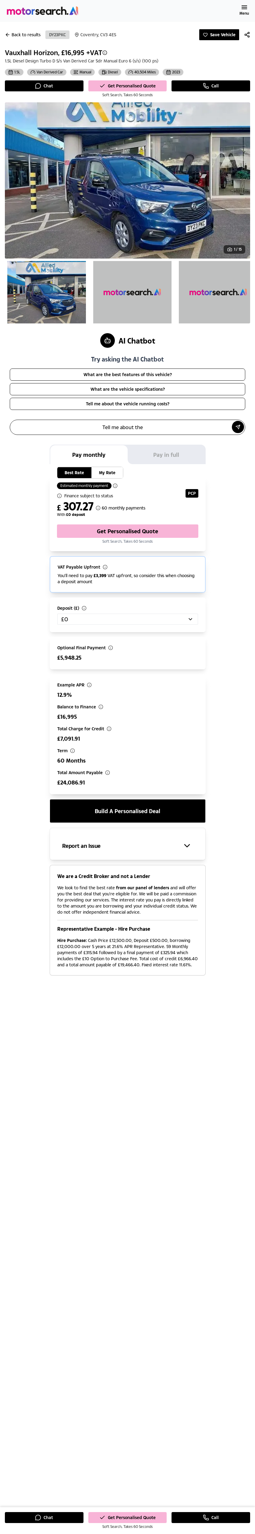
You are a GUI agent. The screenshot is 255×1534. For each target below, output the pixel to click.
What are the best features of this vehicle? (127, 374)
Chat (44, 86)
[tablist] (128, 454)
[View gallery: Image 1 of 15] (234, 249)
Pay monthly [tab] (88, 454)
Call (211, 86)
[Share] (247, 35)
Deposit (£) (68, 608)
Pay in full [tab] (166, 454)
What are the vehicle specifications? (127, 389)
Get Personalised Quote (127, 86)
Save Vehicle (219, 34)
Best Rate (74, 472)
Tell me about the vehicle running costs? (127, 404)
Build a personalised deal (127, 811)
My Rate (107, 472)
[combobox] (127, 619)
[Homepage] (42, 11)
